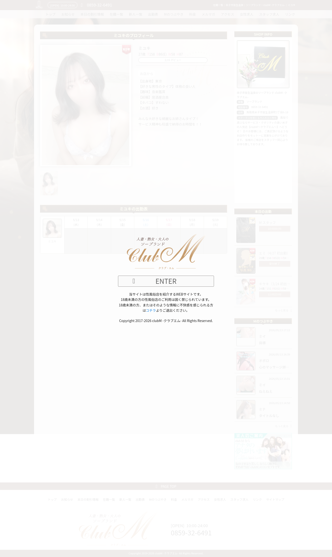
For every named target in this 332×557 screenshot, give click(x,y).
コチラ (151, 310)
